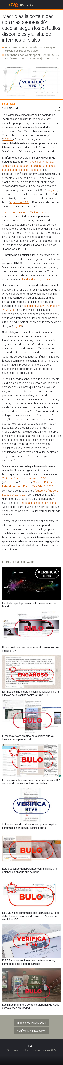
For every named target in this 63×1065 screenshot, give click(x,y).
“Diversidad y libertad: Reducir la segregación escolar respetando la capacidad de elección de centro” (29, 165)
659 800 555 (49, 55)
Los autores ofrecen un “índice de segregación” (30, 212)
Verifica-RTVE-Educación (31, 1030)
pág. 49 (17, 326)
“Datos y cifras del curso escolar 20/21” (25, 478)
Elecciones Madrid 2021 (31, 1022)
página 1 (52, 190)
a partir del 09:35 (19, 202)
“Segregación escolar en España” (38, 502)
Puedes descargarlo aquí (36, 279)
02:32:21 (8, 139)
